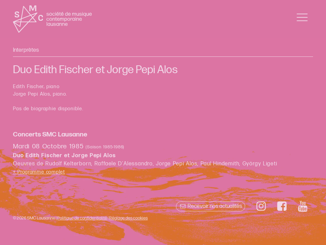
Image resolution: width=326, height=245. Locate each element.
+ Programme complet (39, 172)
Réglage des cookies (128, 218)
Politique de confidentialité (82, 218)
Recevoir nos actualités (210, 206)
